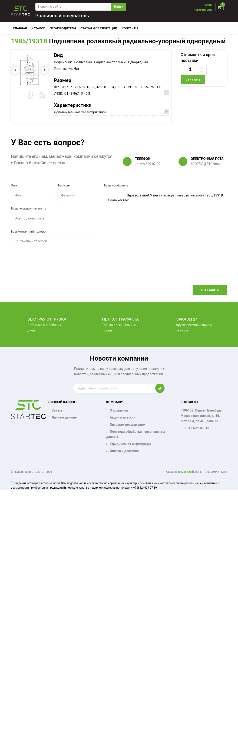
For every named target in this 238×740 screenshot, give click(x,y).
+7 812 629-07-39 (195, 428)
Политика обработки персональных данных (135, 434)
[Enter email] (114, 388)
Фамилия (63, 185)
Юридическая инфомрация (130, 444)
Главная (20, 28)
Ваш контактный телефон (29, 231)
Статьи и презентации (98, 28)
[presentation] (191, 273)
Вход (208, 5)
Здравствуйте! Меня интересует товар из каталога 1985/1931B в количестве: (165, 222)
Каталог (38, 28)
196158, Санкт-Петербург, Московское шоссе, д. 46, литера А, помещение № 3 (201, 416)
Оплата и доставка (124, 451)
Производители (63, 28)
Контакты (130, 28)
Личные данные (64, 417)
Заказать (192, 79)
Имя (14, 185)
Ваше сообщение (116, 185)
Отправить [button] (210, 290)
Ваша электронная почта (28, 208)
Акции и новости (122, 417)
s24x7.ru (186, 471)
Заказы (57, 410)
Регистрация (203, 9)
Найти (118, 6)
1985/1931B (29, 41)
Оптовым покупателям (127, 424)
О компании (119, 410)
